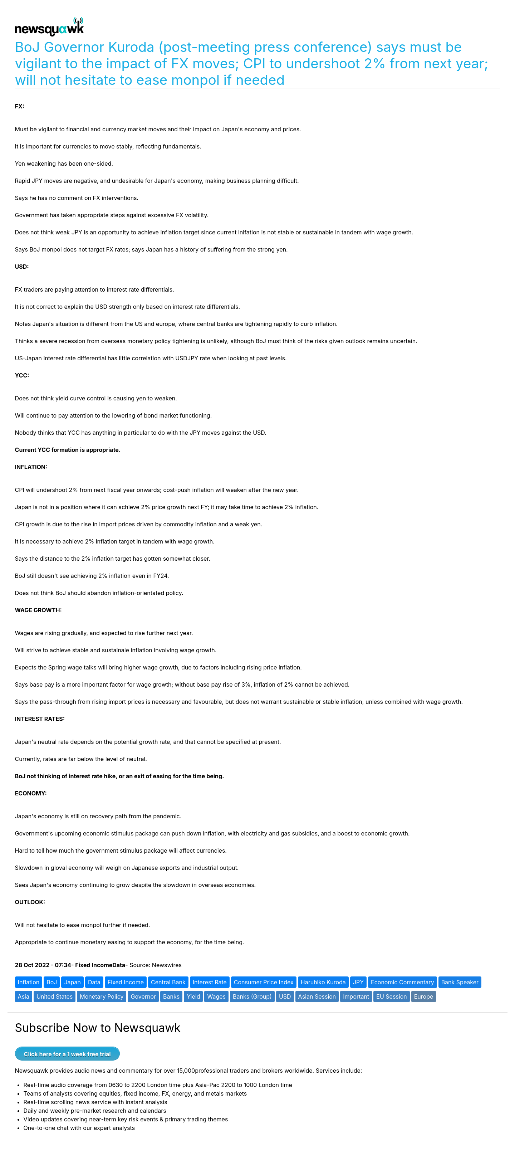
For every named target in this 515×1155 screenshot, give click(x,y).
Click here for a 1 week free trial (67, 1054)
